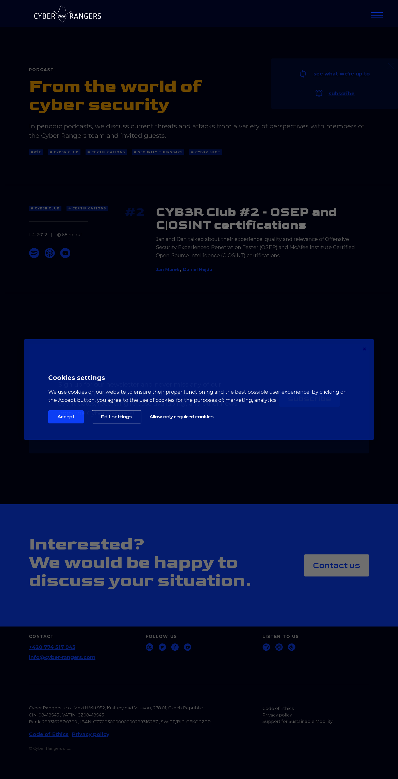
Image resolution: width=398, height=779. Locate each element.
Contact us (336, 565)
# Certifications (106, 152)
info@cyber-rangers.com (62, 657)
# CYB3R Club (64, 152)
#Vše (36, 152)
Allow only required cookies (182, 416)
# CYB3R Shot (206, 152)
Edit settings (116, 416)
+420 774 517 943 (52, 647)
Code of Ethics (49, 734)
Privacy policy (90, 734)
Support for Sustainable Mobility (297, 721)
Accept (66, 416)
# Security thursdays (158, 152)
